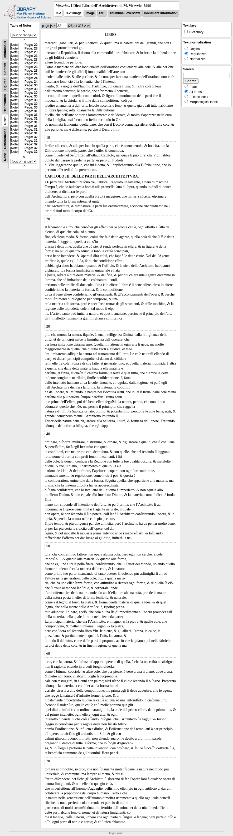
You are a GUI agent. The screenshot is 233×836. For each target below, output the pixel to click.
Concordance (5, 139)
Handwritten (5, 103)
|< (51, 26)
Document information (161, 13)
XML (102, 13)
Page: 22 (31, 45)
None (5, 157)
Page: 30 (31, 85)
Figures (5, 84)
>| (88, 26)
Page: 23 (31, 48)
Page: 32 (31, 137)
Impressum (116, 833)
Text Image (73, 13)
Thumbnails (5, 50)
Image (90, 13)
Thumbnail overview (124, 13)
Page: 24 (31, 74)
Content (5, 69)
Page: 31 (31, 111)
